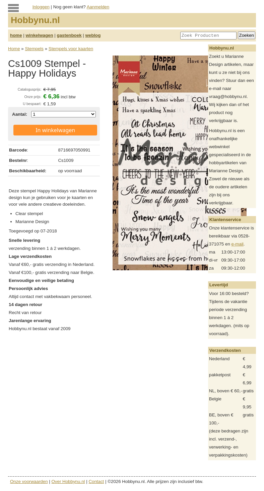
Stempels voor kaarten (71, 48)
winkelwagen (39, 35)
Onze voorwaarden (29, 481)
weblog (93, 35)
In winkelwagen (55, 130)
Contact (96, 481)
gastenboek (69, 35)
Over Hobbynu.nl (68, 481)
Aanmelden (98, 6)
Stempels (34, 48)
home (16, 35)
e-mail (238, 244)
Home (14, 48)
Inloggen (41, 6)
